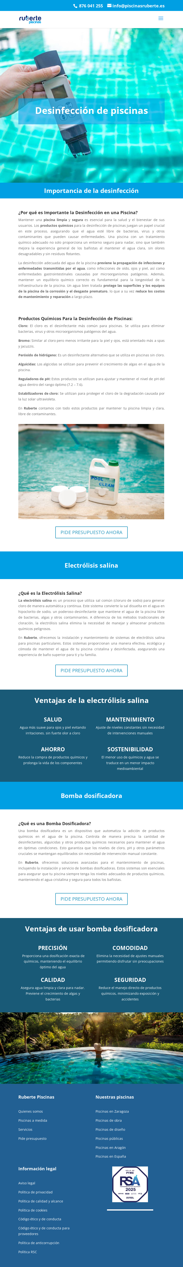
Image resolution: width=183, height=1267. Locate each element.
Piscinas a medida (32, 1111)
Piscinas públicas (109, 1129)
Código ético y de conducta (39, 1210)
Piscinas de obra (109, 1111)
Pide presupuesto (32, 1129)
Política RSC (27, 1243)
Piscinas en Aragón (111, 1138)
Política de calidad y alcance (40, 1192)
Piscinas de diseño (110, 1120)
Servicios (25, 1120)
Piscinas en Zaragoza (112, 1102)
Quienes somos (30, 1102)
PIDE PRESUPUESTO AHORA (91, 523)
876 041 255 (90, 6)
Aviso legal (26, 1174)
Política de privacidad (35, 1183)
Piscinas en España (111, 1147)
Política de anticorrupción (38, 1234)
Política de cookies (32, 1201)
